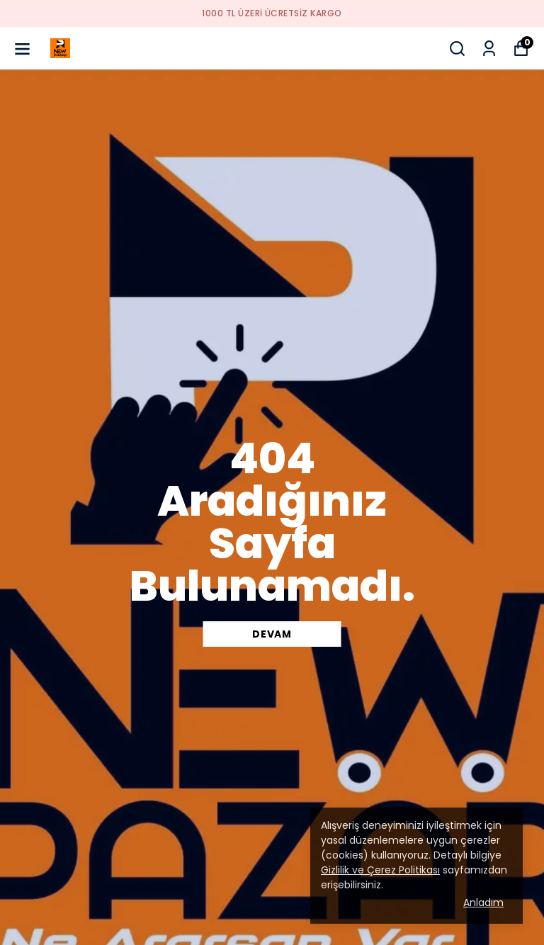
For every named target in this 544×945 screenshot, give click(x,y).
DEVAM (272, 634)
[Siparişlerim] (489, 48)
